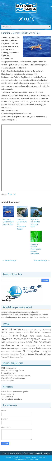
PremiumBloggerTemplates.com (26, 459)
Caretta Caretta (15, 333)
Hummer (4, 336)
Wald (9, 357)
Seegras (46, 351)
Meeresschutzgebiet (27, 339)
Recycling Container (28, 348)
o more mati (44, 346)
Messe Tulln (46, 339)
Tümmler (30, 354)
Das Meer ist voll (8, 394)
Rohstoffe (46, 348)
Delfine (25, 333)
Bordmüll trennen (8, 373)
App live (25, 330)
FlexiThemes (19, 457)
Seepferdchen (15, 355)
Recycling (17, 348)
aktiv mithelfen (11, 329)
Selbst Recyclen (7, 381)
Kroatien (6, 339)
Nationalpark (45, 342)
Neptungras (30, 346)
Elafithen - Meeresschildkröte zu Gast (20, 32)
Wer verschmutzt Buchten (11, 399)
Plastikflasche (7, 348)
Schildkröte (16, 352)
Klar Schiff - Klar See (24, 453)
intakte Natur (18, 335)
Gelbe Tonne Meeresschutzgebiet (14, 392)
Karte (32, 336)
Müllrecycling (12, 342)
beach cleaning (35, 330)
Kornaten (47, 336)
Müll (3, 342)
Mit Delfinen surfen (8, 368)
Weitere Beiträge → (42, 260)
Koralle (39, 336)
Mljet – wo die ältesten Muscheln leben (35, 223)
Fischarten (35, 332)
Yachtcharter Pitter (17, 357)
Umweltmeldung (43, 354)
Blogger (47, 453)
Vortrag (4, 357)
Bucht (4, 332)
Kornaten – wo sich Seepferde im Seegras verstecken (36, 249)
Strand (23, 354)
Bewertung (46, 330)
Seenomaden (5, 355)
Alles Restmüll (7, 397)
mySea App (31, 342)
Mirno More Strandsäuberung (13, 378)
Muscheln (21, 342)
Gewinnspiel (46, 333)
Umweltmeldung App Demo (12, 370)
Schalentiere (5, 352)
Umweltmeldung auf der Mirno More (15, 376)
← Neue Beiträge (9, 260)
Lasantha (42, 457)
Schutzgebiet (31, 351)
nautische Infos (12, 345)
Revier (38, 348)
